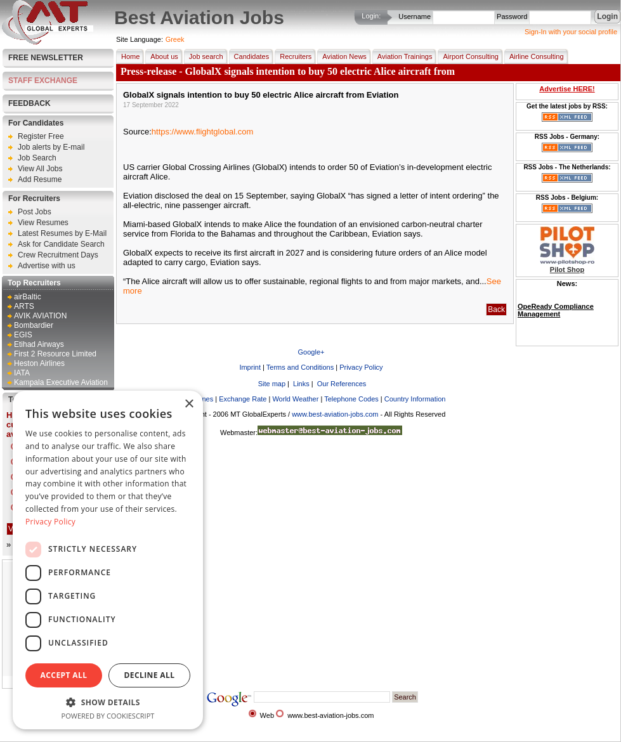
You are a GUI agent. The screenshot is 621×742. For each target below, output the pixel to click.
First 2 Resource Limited (55, 353)
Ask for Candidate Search (61, 244)
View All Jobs (40, 168)
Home (128, 56)
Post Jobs (34, 211)
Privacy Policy (360, 367)
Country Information (415, 399)
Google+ (311, 352)
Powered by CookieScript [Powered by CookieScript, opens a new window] (108, 715)
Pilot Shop (567, 269)
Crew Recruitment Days (58, 255)
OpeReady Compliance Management (556, 310)
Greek (175, 39)
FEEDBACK (29, 103)
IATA (22, 372)
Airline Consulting (534, 56)
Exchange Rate (242, 399)
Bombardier (33, 325)
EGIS (23, 334)
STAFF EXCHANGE (42, 80)
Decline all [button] (149, 675)
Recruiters (293, 56)
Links (300, 383)
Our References (341, 383)
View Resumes (43, 222)
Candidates (249, 56)
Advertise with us (46, 265)
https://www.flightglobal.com (202, 131)
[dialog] (108, 560)
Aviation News (342, 56)
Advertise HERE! (566, 89)
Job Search (37, 157)
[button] (107, 702)
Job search (203, 56)
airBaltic (27, 296)
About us (161, 56)
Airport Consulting (468, 56)
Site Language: (139, 39)
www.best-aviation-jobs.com (335, 414)
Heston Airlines (39, 363)
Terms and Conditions (300, 367)
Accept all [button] (64, 675)
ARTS (24, 306)
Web (267, 715)
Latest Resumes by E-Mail (62, 233)
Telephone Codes (351, 399)
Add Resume (40, 179)
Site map (270, 383)
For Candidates (35, 123)
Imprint (250, 367)
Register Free (41, 136)
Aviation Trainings (402, 56)
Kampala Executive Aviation (61, 382)
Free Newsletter (45, 57)
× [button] (188, 404)
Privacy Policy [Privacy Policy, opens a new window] (50, 521)
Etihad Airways (39, 344)
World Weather (295, 399)
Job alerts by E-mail (51, 147)
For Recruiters (34, 198)
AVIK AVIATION (40, 315)
